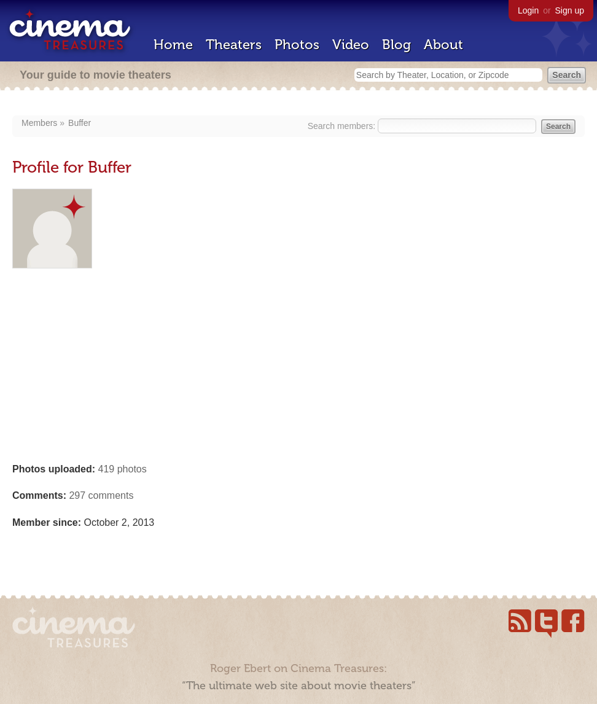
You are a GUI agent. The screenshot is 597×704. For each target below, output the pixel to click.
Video (350, 44)
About (443, 44)
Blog (396, 44)
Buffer (79, 123)
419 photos (122, 469)
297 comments (101, 495)
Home (173, 44)
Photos (297, 44)
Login (528, 10)
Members (39, 123)
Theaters (234, 44)
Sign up (569, 10)
